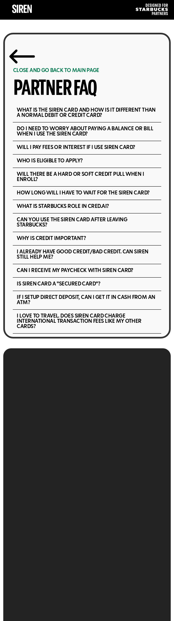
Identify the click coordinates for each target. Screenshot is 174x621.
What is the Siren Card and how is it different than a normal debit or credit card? (86, 113)
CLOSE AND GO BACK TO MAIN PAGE (56, 70)
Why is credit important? (51, 238)
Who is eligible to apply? (49, 160)
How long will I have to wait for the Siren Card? (83, 193)
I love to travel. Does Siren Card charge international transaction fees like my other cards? (79, 321)
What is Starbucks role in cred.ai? (62, 206)
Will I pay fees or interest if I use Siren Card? (76, 147)
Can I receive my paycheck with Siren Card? (75, 270)
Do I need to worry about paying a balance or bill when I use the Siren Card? (85, 131)
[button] (87, 113)
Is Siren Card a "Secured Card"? (58, 284)
